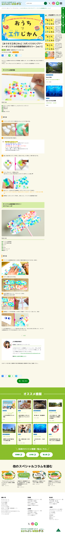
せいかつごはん (4, 505)
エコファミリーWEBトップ (6, 8)
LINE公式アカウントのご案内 (55, 509)
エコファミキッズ (5, 501)
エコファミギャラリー (6, 512)
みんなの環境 (4, 502)
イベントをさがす (5, 514)
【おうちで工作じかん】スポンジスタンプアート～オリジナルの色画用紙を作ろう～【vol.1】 (35, 8)
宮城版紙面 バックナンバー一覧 (35, 499)
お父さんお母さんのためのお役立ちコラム (10, 511)
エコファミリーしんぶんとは (55, 510)
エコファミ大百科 (5, 506)
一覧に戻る (24, 381)
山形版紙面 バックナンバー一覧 (35, 510)
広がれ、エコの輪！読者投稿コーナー (9, 508)
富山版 (45, 455)
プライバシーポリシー (54, 519)
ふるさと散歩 (4, 504)
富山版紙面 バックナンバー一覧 (56, 499)
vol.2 (24, 335)
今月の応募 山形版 (32, 512)
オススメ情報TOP (31, 504)
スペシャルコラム (15, 8)
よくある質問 (52, 512)
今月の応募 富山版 (53, 501)
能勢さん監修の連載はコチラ (20, 356)
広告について (52, 516)
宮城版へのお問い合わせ (33, 505)
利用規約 (51, 515)
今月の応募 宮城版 (32, 501)
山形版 (31, 455)
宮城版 (17, 455)
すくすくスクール (5, 499)
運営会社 (51, 518)
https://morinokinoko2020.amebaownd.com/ (30, 353)
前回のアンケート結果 (32, 502)
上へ (58, 530)
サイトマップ (52, 513)
